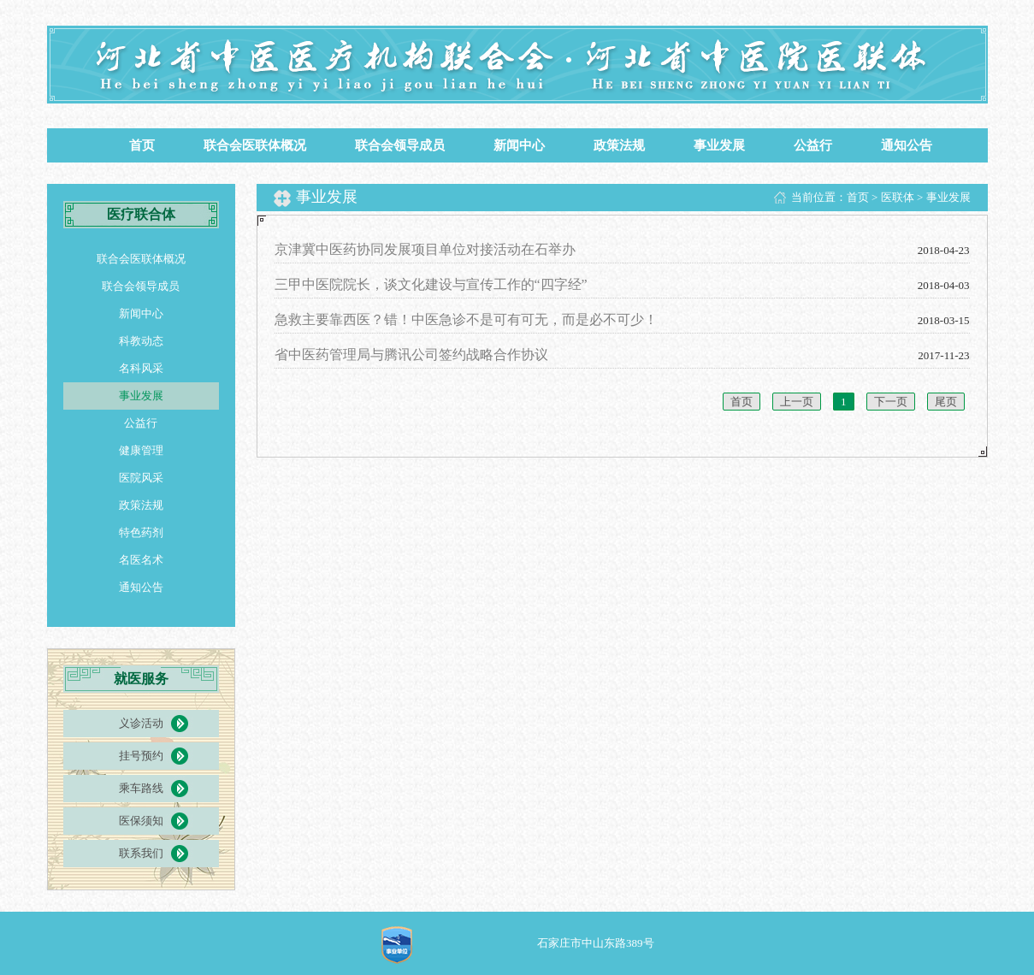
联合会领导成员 (400, 145)
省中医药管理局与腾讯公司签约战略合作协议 (411, 354)
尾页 (946, 401)
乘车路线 (141, 788)
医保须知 (141, 820)
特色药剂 (141, 532)
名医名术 (141, 559)
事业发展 (719, 145)
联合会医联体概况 (255, 145)
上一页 (796, 401)
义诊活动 (141, 723)
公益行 (813, 145)
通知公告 (906, 145)
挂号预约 (141, 755)
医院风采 (141, 477)
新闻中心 (519, 145)
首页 (142, 145)
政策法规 (619, 145)
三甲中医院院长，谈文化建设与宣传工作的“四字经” (431, 284)
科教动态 (141, 340)
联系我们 (141, 853)
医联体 (897, 197)
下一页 (890, 401)
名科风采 (141, 368)
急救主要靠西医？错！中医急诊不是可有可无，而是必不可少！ (466, 319)
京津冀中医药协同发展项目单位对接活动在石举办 (425, 249)
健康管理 (141, 450)
